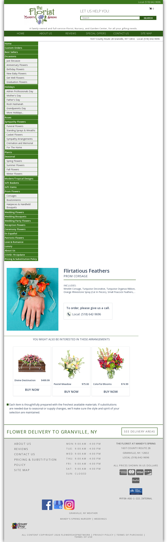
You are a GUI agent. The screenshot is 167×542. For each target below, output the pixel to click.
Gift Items (10, 187)
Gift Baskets (12, 182)
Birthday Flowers (15, 69)
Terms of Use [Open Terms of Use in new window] (84, 536)
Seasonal (10, 156)
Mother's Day (14, 95)
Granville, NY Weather (83, 513)
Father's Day (13, 99)
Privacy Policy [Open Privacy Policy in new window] (103, 534)
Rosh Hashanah (15, 104)
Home (8, 43)
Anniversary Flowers (17, 65)
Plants (8, 152)
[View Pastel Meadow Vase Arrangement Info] (71, 364)
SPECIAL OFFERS (96, 33)
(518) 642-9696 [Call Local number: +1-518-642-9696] (152, 2)
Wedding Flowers (14, 212)
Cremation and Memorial (20, 143)
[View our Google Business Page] (58, 509)
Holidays (10, 86)
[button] (136, 491)
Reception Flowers (15, 225)
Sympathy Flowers (15, 121)
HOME (20, 33)
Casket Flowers (15, 134)
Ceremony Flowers (15, 229)
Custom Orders (13, 47)
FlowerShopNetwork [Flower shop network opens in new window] (75, 534)
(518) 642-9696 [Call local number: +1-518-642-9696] (140, 457)
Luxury (8, 246)
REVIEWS (71, 33)
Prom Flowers (12, 191)
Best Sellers (11, 52)
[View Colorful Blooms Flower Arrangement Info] (110, 364)
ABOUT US (45, 33)
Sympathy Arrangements (20, 138)
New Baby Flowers (16, 73)
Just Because (13, 60)
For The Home (14, 147)
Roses (8, 117)
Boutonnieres (14, 200)
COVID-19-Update (15, 254)
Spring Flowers (14, 160)
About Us (10, 250)
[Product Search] (110, 18)
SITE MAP (146, 33)
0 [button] (151, 8)
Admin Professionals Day (20, 91)
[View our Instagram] (69, 509)
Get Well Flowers (15, 77)
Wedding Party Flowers (18, 220)
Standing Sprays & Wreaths (21, 130)
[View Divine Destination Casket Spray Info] (32, 362)
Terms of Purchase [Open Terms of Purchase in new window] (130, 534)
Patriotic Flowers (14, 237)
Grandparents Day (16, 108)
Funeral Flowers (15, 126)
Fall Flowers (13, 169)
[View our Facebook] (47, 509)
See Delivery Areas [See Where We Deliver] (139, 431)
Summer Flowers (15, 165)
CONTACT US (121, 33)
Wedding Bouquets (15, 216)
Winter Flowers (14, 173)
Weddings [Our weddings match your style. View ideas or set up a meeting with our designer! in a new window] (100, 518)
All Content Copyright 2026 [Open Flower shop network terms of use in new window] (41, 534)
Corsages (11, 195)
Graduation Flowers (17, 82)
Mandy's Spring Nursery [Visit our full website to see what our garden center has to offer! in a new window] (76, 518)
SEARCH (148, 18)
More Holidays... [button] (15, 112)
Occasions (10, 56)
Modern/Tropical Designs (19, 178)
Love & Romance (14, 242)
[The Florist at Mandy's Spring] (40, 14)
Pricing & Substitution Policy (21, 259)
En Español (11, 233)
